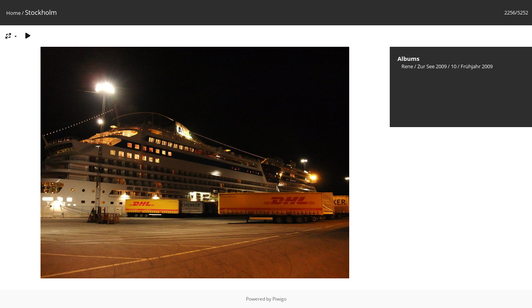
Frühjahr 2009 (477, 66)
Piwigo (279, 299)
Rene (407, 66)
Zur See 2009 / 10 (436, 66)
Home (13, 12)
